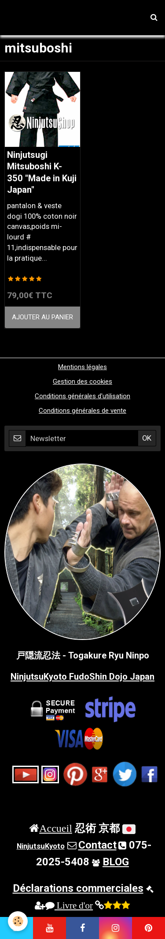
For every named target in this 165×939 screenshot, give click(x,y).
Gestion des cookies (82, 381)
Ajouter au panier (42, 317)
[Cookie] (18, 921)
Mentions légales (82, 367)
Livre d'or (69, 905)
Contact (97, 845)
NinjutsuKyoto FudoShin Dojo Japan (82, 676)
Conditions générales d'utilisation (82, 396)
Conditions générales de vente (82, 411)
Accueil (55, 828)
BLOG (116, 862)
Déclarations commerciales (78, 888)
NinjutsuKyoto (41, 846)
